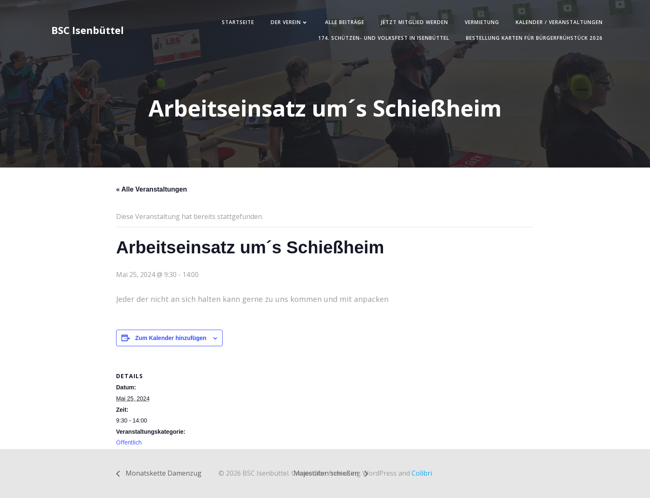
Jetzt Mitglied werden (414, 22)
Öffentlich (129, 442)
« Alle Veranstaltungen (151, 189)
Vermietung (482, 22)
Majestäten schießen (326, 473)
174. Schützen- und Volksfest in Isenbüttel (383, 37)
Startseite (238, 22)
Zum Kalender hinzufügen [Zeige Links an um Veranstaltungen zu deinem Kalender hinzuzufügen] (170, 338)
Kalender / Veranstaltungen (559, 22)
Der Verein (289, 22)
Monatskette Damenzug (162, 473)
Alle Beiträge (344, 22)
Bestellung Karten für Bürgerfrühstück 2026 (534, 37)
